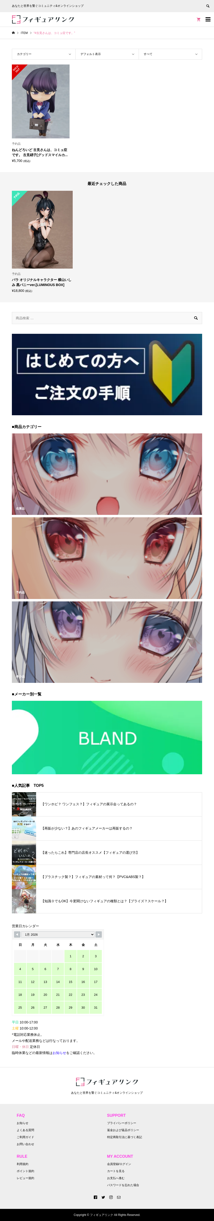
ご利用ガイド (25, 1137)
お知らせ (22, 1123)
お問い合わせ (25, 1144)
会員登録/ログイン (119, 1164)
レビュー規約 (25, 1178)
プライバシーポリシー (121, 1123)
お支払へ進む (116, 1178)
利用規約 (22, 1164)
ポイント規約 (25, 1171)
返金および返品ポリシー (123, 1130)
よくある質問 (25, 1130)
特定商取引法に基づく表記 (124, 1137)
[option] (42, 242)
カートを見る (116, 1171)
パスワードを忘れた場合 (123, 1185)
